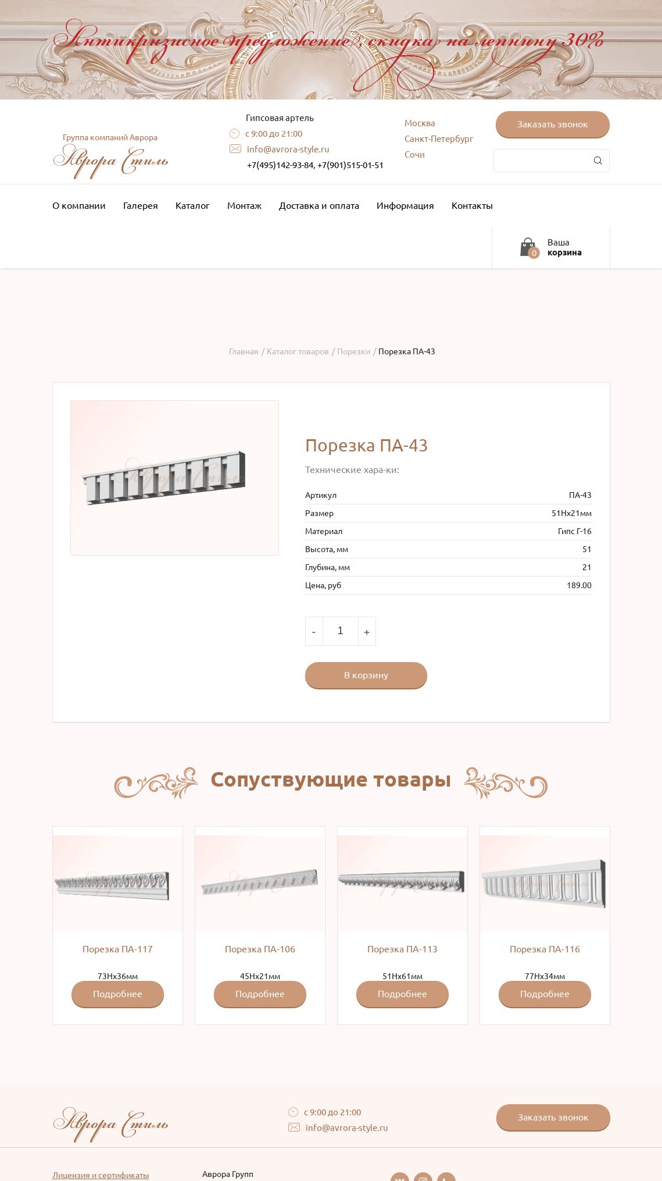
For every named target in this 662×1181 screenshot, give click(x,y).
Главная (244, 351)
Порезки (353, 351)
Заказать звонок (552, 124)
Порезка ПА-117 (118, 949)
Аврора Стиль (110, 153)
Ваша (565, 247)
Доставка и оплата (319, 205)
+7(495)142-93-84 (280, 165)
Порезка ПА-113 (402, 949)
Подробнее (117, 993)
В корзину (366, 675)
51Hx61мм (402, 921)
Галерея (140, 205)
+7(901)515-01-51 (350, 165)
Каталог (196, 205)
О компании (82, 205)
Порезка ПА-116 (545, 949)
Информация (408, 205)
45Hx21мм (260, 921)
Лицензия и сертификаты (100, 1175)
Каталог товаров (298, 351)
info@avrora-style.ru (288, 149)
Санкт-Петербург (439, 139)
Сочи (415, 154)
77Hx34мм (545, 921)
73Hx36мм (118, 921)
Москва (420, 123)
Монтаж (244, 205)
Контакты (475, 205)
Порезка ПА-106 (260, 949)
